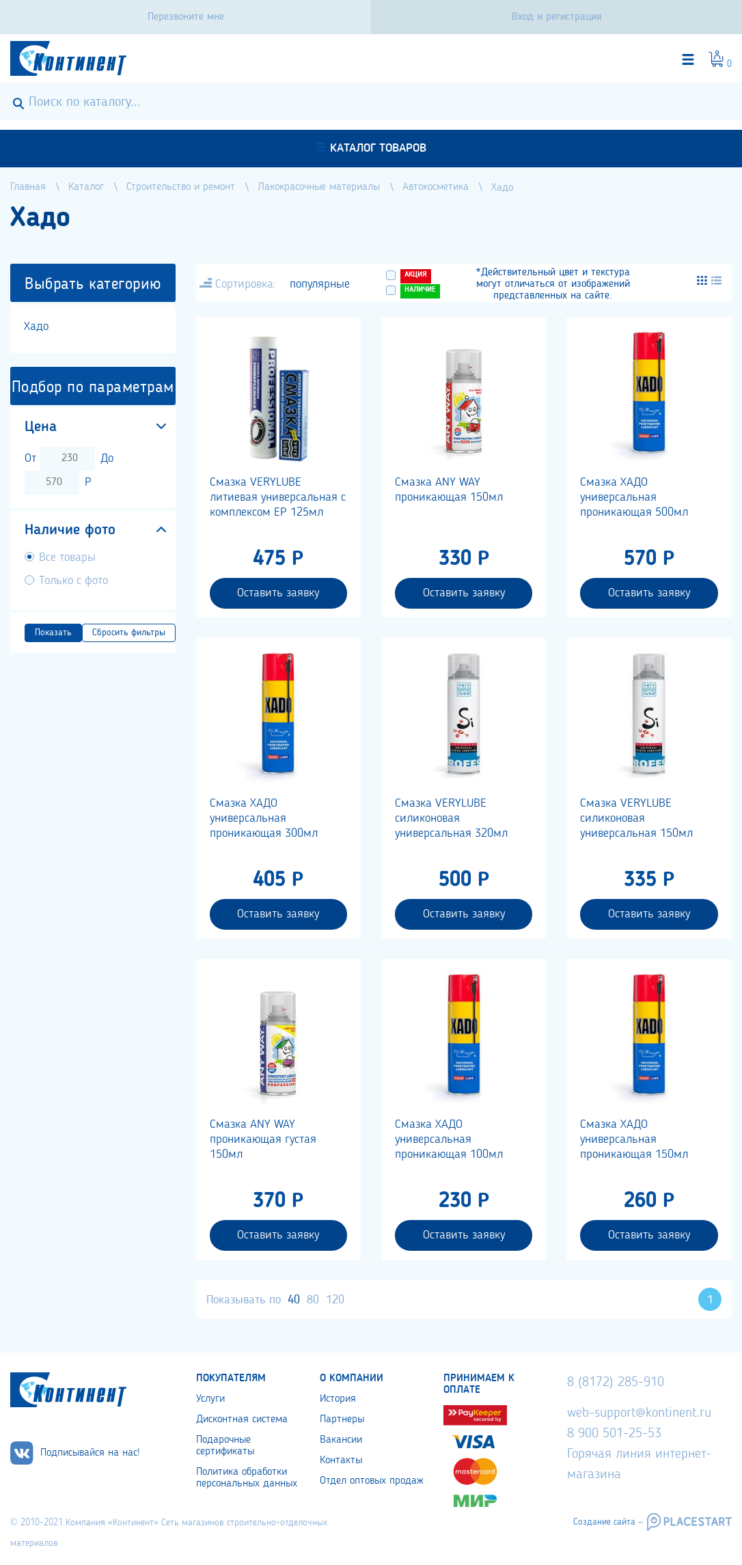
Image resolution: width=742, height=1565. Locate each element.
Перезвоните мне (186, 17)
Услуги (210, 1399)
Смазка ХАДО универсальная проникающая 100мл (449, 1139)
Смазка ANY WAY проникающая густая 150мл (263, 1139)
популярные (320, 284)
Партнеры (342, 1419)
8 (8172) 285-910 (615, 1382)
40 (294, 1300)
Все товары (67, 557)
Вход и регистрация (557, 17)
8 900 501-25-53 (614, 1434)
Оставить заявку (278, 593)
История (338, 1399)
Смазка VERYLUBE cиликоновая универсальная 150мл (636, 818)
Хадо (36, 326)
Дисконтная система (242, 1419)
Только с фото (73, 580)
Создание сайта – (608, 1522)
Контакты (341, 1460)
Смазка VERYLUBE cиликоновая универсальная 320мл (451, 818)
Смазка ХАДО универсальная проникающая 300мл (264, 818)
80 (313, 1300)
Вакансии (341, 1440)
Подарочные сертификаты (225, 1446)
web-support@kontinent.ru (639, 1413)
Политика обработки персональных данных (246, 1478)
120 (335, 1300)
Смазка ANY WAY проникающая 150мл (449, 489)
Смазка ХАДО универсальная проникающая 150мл (634, 1139)
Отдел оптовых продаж (372, 1481)
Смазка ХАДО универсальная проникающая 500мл (634, 497)
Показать (53, 632)
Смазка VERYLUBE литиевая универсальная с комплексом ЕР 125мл (278, 497)
